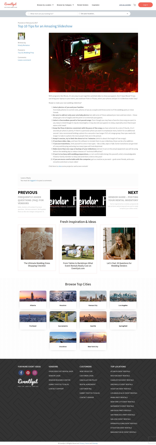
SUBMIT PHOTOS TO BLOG (59, 384)
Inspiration (95, 5)
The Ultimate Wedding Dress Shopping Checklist (37, 264)
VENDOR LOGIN (54, 376)
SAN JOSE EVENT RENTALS (120, 419)
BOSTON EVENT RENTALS (120, 376)
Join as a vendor (125, 5)
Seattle (93, 326)
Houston (63, 305)
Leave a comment (24, 60)
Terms (87, 443)
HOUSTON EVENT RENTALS (120, 389)
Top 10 (20, 53)
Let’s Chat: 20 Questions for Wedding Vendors (119, 264)
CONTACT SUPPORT (56, 389)
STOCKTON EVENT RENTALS (121, 428)
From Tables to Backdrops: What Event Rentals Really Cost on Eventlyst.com (78, 266)
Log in (145, 5)
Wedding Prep (29, 53)
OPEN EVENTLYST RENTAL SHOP (61, 371)
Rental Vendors (82, 5)
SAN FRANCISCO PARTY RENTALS (122, 415)
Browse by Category (64, 5)
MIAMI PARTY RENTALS (119, 397)
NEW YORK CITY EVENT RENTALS (122, 402)
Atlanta (33, 305)
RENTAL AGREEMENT (88, 384)
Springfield (123, 326)
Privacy (82, 443)
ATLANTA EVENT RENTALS (120, 371)
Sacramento (63, 326)
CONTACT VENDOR (87, 397)
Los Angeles (123, 305)
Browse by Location (44, 5)
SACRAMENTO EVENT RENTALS (122, 406)
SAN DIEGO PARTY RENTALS (120, 410)
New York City (93, 346)
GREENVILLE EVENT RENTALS (121, 384)
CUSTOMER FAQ (85, 389)
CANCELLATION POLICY (88, 380)
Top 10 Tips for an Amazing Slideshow (45, 26)
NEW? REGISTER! (86, 371)
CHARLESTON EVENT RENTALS (122, 380)
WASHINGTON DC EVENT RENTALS (123, 432)
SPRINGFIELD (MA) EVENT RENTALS (123, 423)
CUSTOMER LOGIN (86, 376)
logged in (33, 180)
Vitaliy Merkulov (24, 45)
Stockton (63, 346)
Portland (32, 326)
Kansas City (93, 305)
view (60, 166)
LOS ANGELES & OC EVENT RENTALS (123, 393)
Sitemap (95, 443)
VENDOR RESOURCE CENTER (59, 380)
